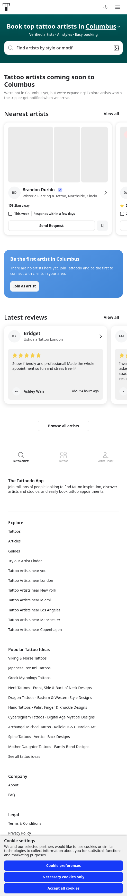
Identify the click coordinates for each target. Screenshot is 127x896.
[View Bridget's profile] (55, 339)
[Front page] (6, 7)
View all (111, 114)
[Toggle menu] (118, 7)
